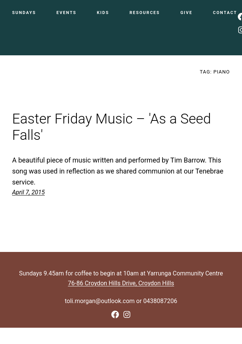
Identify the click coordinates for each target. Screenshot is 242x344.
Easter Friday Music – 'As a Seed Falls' (111, 127)
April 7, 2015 (28, 192)
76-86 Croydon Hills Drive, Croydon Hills (121, 283)
